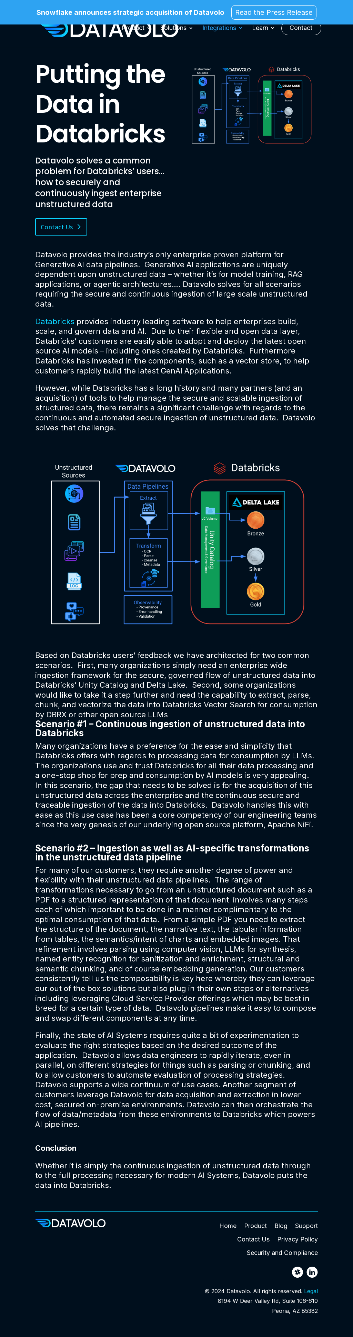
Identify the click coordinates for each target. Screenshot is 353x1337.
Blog (281, 1225)
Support (306, 1225)
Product (133, 30)
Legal (311, 1291)
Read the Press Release (274, 12)
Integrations (219, 30)
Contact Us (57, 226)
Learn (260, 30)
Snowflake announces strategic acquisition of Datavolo (130, 13)
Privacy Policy (297, 1239)
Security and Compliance (282, 1252)
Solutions (173, 30)
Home (227, 1225)
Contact (301, 30)
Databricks (54, 321)
